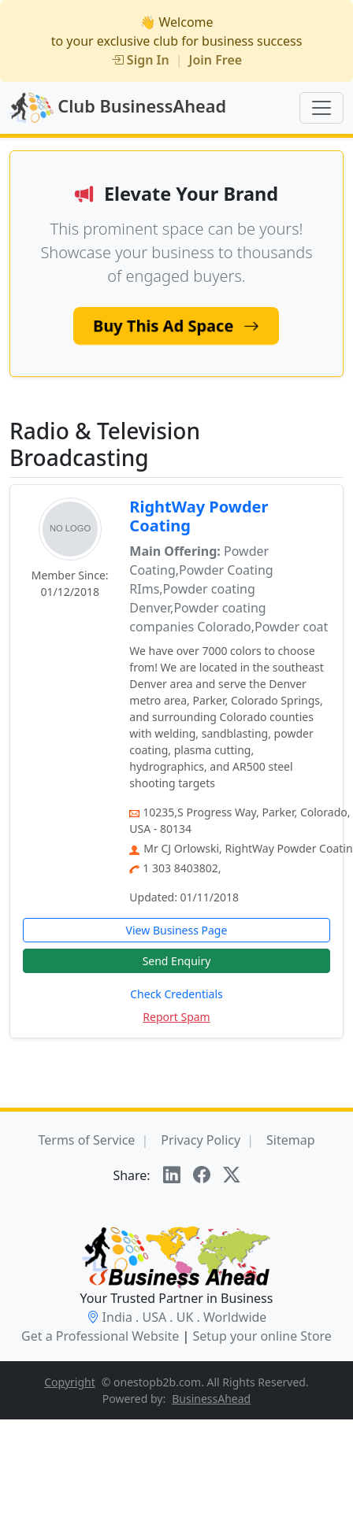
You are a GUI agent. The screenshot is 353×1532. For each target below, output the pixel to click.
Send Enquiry (177, 960)
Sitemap (290, 1140)
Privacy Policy (200, 1140)
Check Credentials (176, 993)
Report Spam (176, 1016)
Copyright (69, 1382)
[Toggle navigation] (321, 108)
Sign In (140, 59)
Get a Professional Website (100, 1336)
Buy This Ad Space (176, 325)
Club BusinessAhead (117, 108)
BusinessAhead (211, 1398)
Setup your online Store (261, 1336)
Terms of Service (86, 1140)
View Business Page (177, 930)
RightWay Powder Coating (198, 516)
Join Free (216, 59)
